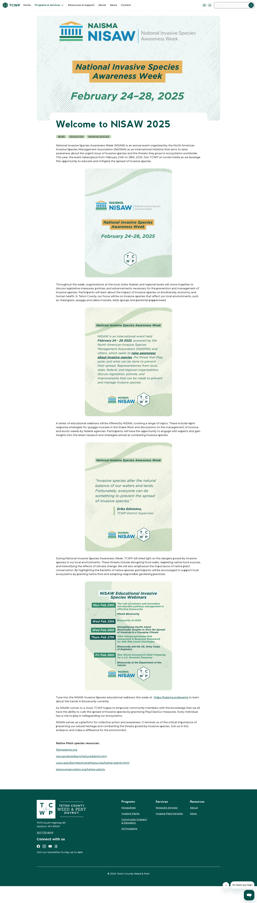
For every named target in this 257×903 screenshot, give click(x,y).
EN (204, 5)
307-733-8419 (45, 832)
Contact (126, 5)
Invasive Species (98, 136)
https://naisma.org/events (171, 697)
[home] (12, 5)
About (102, 5)
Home (27, 5)
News (113, 5)
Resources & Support (81, 5)
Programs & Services (47, 5)
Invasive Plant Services (169, 813)
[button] (49, 5)
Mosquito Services (167, 807)
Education (76, 136)
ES (210, 5)
